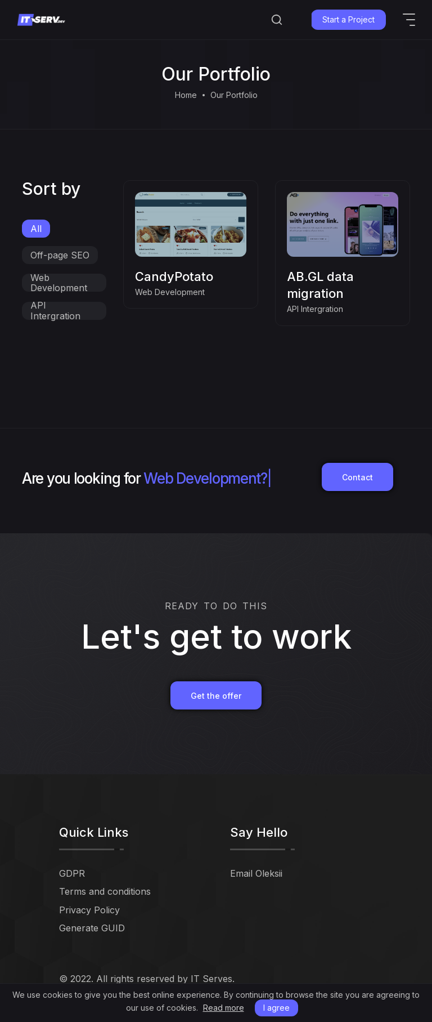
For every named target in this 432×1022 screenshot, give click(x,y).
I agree (276, 1007)
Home (186, 95)
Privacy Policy (89, 910)
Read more (223, 1007)
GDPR (72, 873)
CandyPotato (174, 276)
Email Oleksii (256, 873)
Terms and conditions (105, 891)
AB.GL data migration (320, 285)
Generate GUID (92, 928)
